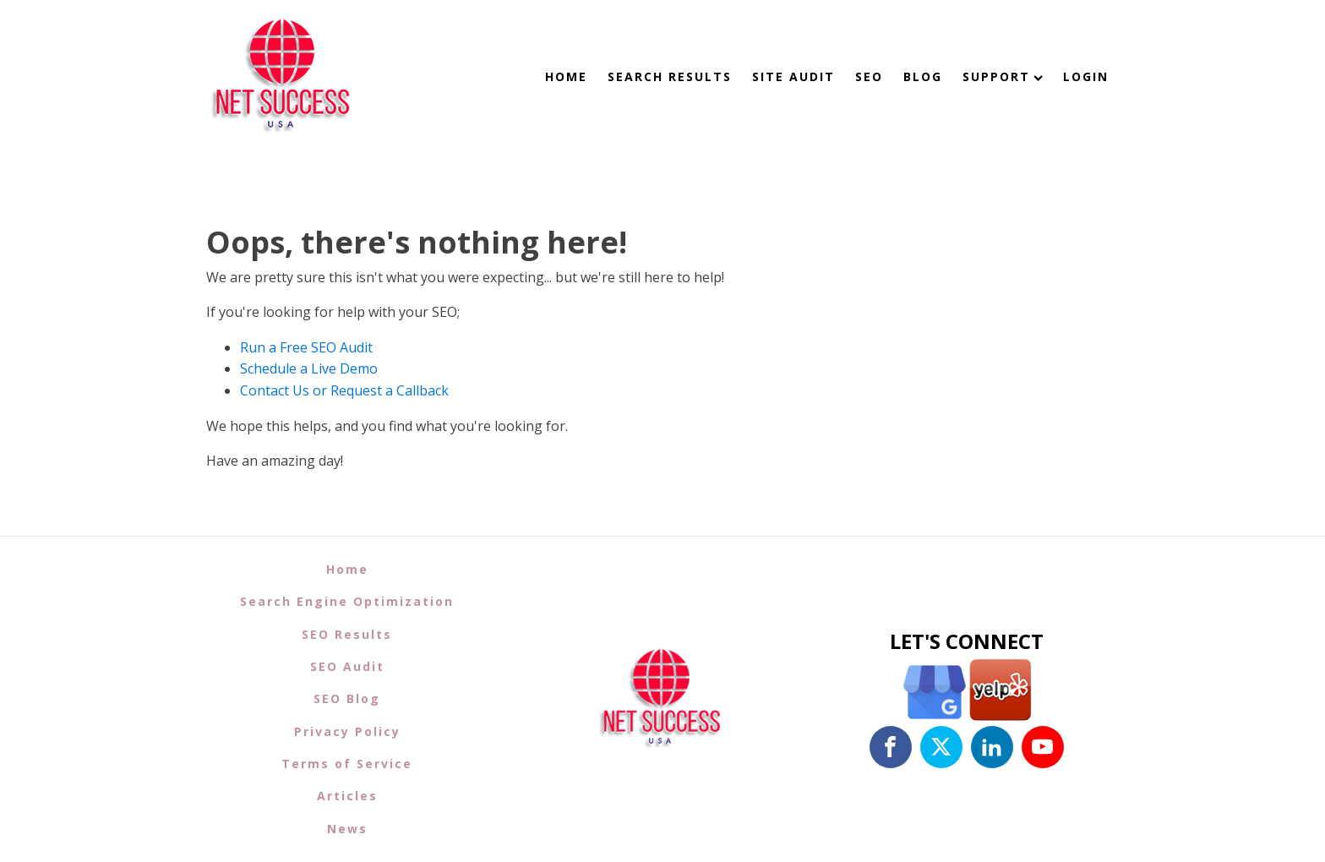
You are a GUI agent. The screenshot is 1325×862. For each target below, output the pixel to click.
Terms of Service (346, 764)
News (347, 829)
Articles (347, 796)
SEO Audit (347, 666)
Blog (922, 76)
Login (1086, 76)
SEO (869, 76)
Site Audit (793, 76)
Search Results (670, 76)
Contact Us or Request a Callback (344, 390)
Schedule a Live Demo (309, 368)
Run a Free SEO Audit (306, 347)
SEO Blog (347, 698)
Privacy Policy (347, 731)
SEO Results (347, 634)
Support (1002, 76)
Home (566, 76)
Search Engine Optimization (347, 601)
